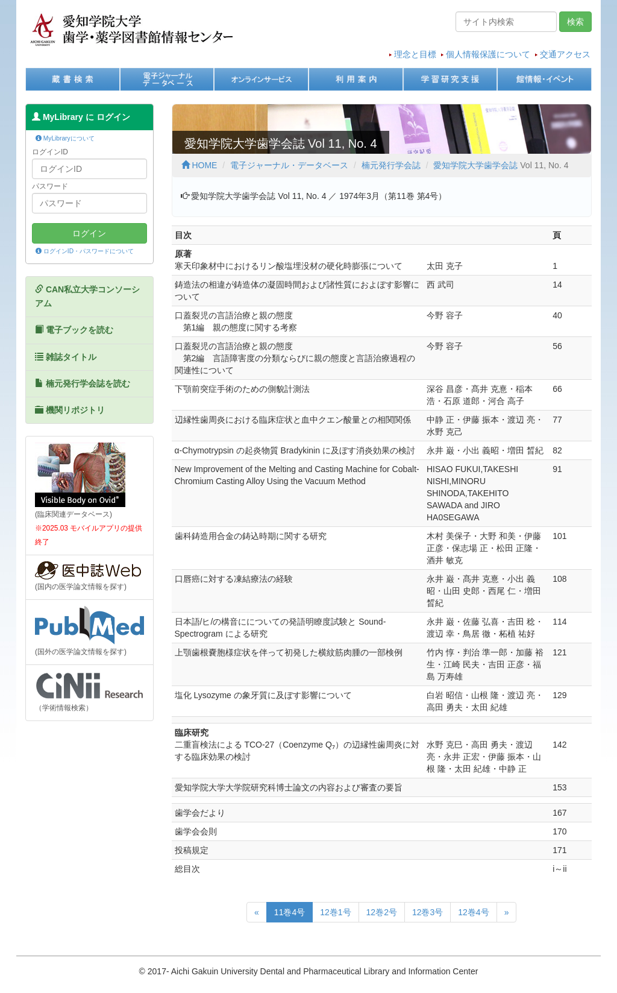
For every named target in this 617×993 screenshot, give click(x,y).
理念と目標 (415, 54)
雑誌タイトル (65, 357)
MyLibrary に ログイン (81, 117)
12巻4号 (473, 912)
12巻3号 (427, 912)
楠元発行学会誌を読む (82, 383)
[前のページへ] (256, 912)
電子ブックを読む (74, 330)
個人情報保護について (488, 54)
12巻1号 (335, 912)
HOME (199, 165)
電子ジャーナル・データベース (289, 165)
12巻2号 (381, 912)
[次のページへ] (506, 912)
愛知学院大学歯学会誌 (475, 165)
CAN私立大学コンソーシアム (87, 296)
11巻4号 (289, 912)
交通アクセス (565, 54)
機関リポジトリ (70, 410)
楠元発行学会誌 (391, 165)
